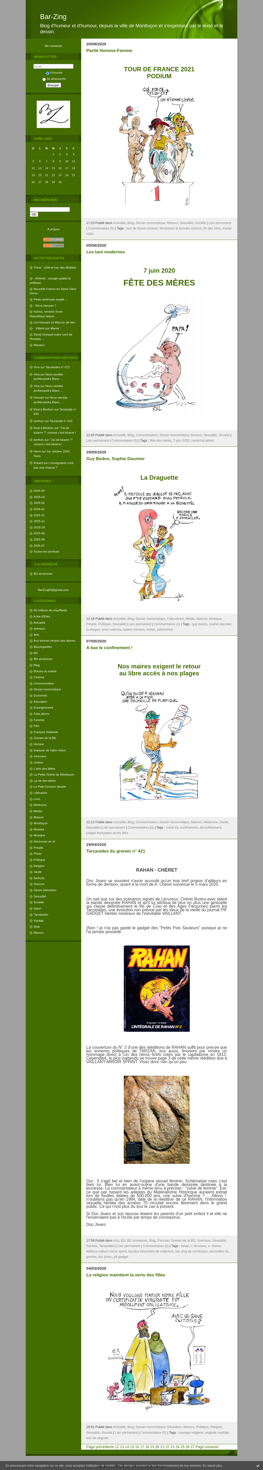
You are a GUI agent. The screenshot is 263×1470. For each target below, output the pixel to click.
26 (187, 1447)
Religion (39, 865)
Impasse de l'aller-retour (50, 750)
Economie (40, 695)
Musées (39, 829)
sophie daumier (220, 624)
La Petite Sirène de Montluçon (54, 774)
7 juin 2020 (181, 440)
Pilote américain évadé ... (51, 299)
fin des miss (212, 228)
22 (167, 1447)
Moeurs (39, 817)
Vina (37, 367)
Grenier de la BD (45, 738)
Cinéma (39, 677)
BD (36, 653)
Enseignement (43, 707)
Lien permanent (220, 223)
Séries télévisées (45, 890)
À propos (53, 229)
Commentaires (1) (167, 624)
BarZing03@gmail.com (53, 589)
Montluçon (41, 823)
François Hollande (46, 732)
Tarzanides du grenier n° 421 (115, 851)
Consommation (44, 683)
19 (152, 1447)
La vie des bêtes (45, 780)
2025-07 (39, 545)
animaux (39, 628)
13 (122, 1447)
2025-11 (39, 521)
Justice (38, 762)
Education (40, 701)
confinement (189, 827)
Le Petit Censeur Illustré (50, 786)
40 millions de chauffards (50, 610)
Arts (36, 634)
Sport (37, 908)
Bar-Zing (53, 17)
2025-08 (39, 539)
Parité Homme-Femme (109, 50)
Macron (39, 932)
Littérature (40, 792)
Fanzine (39, 719)
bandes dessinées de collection (151, 1251)
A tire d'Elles (42, 616)
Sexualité (40, 896)
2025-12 (39, 515)
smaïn (150, 629)
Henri (37, 451)
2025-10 (39, 527)
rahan (185, 1246)
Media (38, 811)
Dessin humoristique (47, 689)
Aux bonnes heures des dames (54, 640)
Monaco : (40, 345)
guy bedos (199, 624)
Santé (38, 871)
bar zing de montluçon (191, 1251)
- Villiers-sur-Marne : (47, 328)
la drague (93, 629)
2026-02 (39, 502)
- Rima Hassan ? (45, 305)
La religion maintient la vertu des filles (125, 1275)
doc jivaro (105, 1257)
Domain (39, 397)
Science (39, 884)
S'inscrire (54, 72)
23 (172, 1447)
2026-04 (39, 490)
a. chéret (214, 1246)
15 (132, 1447)
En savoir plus (212, 1465)
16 (137, 1447)
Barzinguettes (43, 646)
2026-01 (39, 509)
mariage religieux (191, 1432)
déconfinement (210, 827)
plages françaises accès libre (107, 833)
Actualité (39, 622)
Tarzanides (41, 914)
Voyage (39, 920)
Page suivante (206, 1447)
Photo (38, 853)
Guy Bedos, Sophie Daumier (115, 458)
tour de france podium (142, 228)
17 (142, 1447)
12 (117, 1447)
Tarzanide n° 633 (61, 421)
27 (193, 1447)
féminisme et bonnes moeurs (181, 228)
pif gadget (121, 1257)
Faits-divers (41, 713)
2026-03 (39, 496)
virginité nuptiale (217, 1432)
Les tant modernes (105, 252)
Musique (39, 835)
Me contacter (53, 45)
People (38, 847)
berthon (39, 421)
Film (36, 725)
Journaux (40, 756)
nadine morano (134, 629)
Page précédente (100, 1447)
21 (162, 1447)
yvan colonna (111, 629)
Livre (37, 799)
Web (37, 926)
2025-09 (39, 533)
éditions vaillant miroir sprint (106, 1251)
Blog (37, 665)
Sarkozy (39, 878)
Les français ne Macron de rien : (55, 322)
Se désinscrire (53, 78)
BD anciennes (43, 573)
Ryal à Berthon (44, 409)
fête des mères (161, 440)
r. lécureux (198, 1246)
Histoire (39, 744)
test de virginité (97, 1438)
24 (177, 1447)
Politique (39, 859)
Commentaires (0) (101, 228)
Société (39, 902)
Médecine (40, 804)
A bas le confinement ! (109, 647)
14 (127, 1447)
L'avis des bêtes (44, 768)
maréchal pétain (202, 440)
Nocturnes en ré (44, 841)
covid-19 (172, 827)
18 (147, 1447)
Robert (38, 463)
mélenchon (165, 629)
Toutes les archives (46, 551)
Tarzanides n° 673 (57, 367)
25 (183, 1447)
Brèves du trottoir (45, 671)
